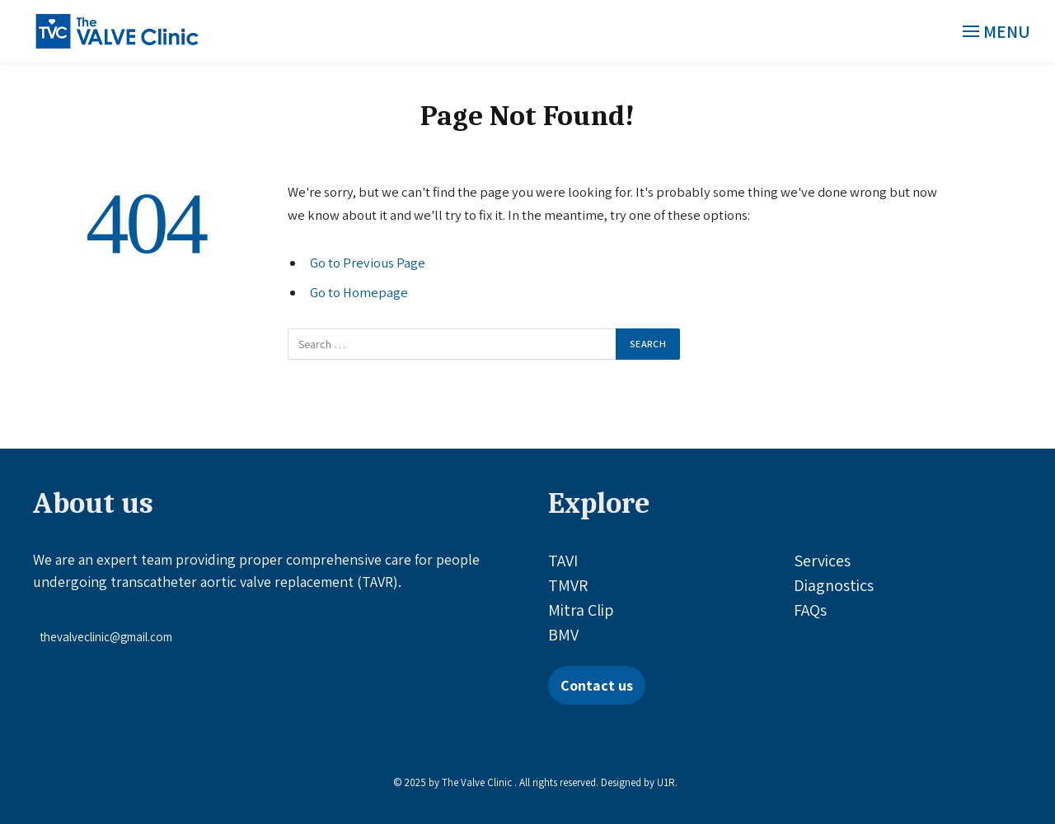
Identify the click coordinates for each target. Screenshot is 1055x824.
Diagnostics (834, 585)
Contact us (596, 685)
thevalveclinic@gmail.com (106, 637)
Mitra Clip (580, 610)
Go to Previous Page (367, 263)
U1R (666, 782)
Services (822, 560)
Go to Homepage (359, 292)
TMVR (568, 585)
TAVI (563, 560)
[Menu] (998, 31)
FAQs (810, 610)
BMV (563, 634)
